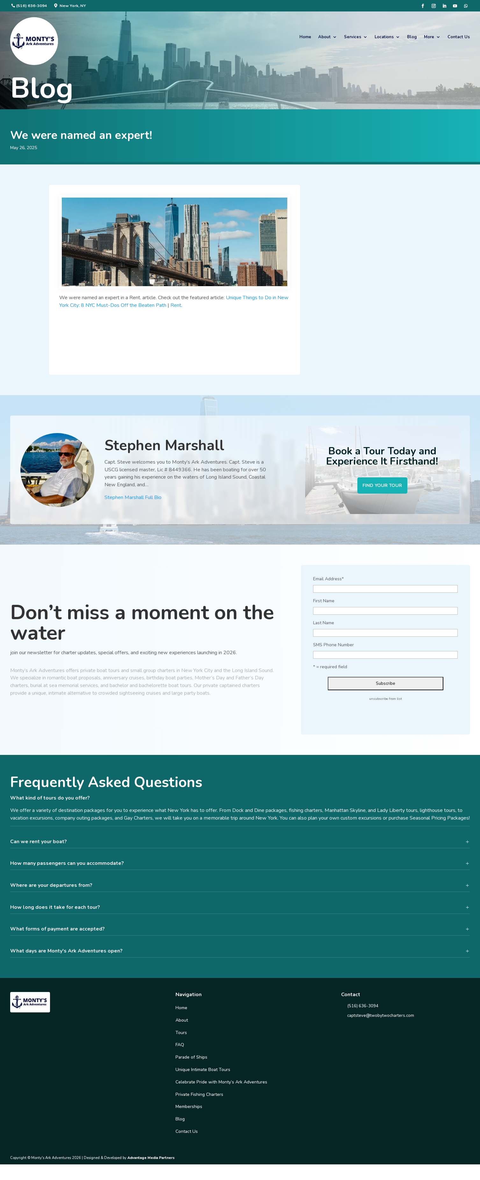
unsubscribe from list (385, 700)
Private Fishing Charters (199, 1096)
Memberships (189, 1108)
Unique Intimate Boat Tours (203, 1071)
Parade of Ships (191, 1059)
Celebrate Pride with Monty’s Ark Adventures (221, 1084)
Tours (181, 1034)
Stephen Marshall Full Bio (132, 498)
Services (352, 37)
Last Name (323, 624)
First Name (323, 602)
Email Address (328, 581)
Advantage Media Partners (151, 1159)
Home (305, 37)
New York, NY (73, 5)
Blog (412, 37)
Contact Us (459, 37)
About (324, 37)
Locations (384, 37)
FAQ (180, 1047)
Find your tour (382, 486)
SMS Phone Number (333, 646)
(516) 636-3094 (31, 5)
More (429, 37)
